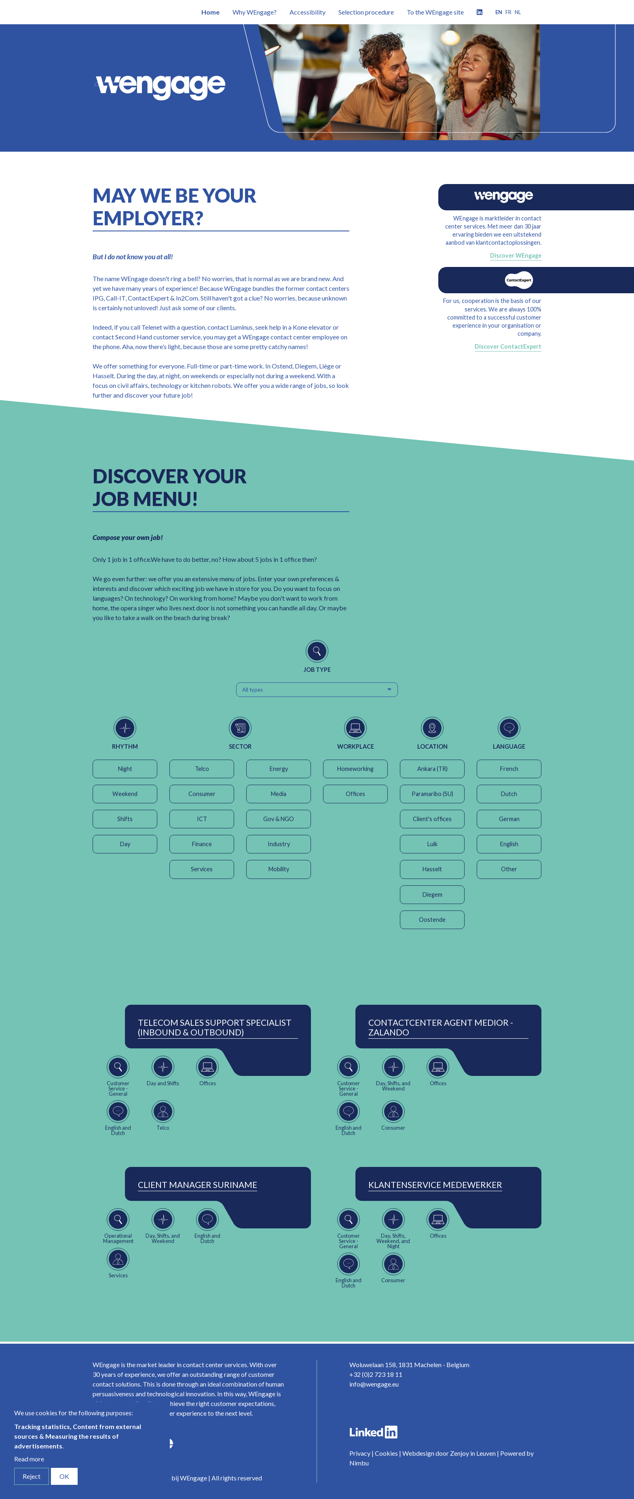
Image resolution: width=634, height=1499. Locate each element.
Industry (279, 844)
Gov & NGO (278, 818)
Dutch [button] (509, 793)
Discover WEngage (515, 255)
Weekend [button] (124, 793)
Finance (202, 844)
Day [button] (125, 844)
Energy (279, 768)
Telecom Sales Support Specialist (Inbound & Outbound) (215, 1027)
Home (210, 12)
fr (508, 12)
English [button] (509, 844)
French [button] (509, 768)
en (498, 12)
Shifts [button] (125, 818)
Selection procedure (366, 12)
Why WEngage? (254, 12)
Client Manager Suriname (197, 1185)
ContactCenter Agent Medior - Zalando (440, 1027)
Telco (202, 768)
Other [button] (509, 869)
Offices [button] (355, 793)
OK (64, 1476)
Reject (31, 1476)
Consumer (202, 793)
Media (278, 793)
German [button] (509, 818)
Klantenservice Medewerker (435, 1185)
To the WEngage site (435, 12)
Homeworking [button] (355, 768)
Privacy (359, 1453)
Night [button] (125, 768)
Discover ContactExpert (508, 346)
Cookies (386, 1453)
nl (518, 12)
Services (202, 869)
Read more (29, 1459)
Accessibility (307, 12)
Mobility (278, 869)
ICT (202, 818)
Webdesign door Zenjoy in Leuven (449, 1453)
